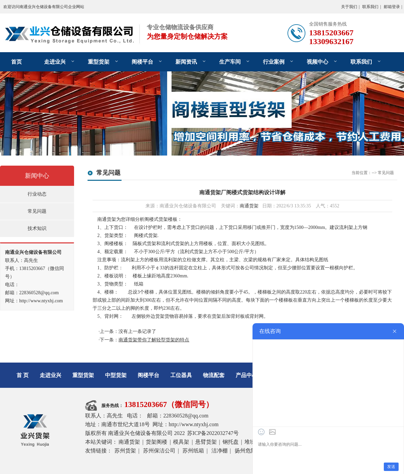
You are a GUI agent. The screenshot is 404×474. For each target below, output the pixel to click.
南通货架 (249, 205)
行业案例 (273, 62)
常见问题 (37, 211)
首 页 (22, 375)
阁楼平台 (142, 62)
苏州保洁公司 (159, 450)
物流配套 (214, 375)
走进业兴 (55, 62)
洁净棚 (219, 450)
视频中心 (317, 62)
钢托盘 (231, 442)
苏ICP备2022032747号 (213, 433)
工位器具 (181, 375)
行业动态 (37, 194)
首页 (16, 62)
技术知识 (37, 228)
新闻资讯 (186, 62)
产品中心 (246, 375)
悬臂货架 (206, 442)
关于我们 (349, 6)
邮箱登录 (392, 6)
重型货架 (98, 62)
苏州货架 (125, 450)
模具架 (181, 442)
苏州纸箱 (193, 450)
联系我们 (370, 6)
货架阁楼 (156, 442)
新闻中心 (37, 175)
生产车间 (230, 62)
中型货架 (116, 375)
